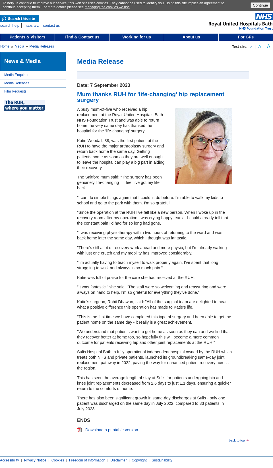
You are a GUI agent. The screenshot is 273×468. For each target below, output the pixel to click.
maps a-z (31, 25)
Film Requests (15, 91)
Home (4, 46)
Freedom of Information (87, 460)
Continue (260, 5)
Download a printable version (111, 430)
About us (191, 37)
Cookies (57, 460)
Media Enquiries (16, 75)
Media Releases (42, 46)
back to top (237, 440)
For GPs (246, 37)
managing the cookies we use (107, 7)
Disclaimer (118, 460)
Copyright (139, 460)
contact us (51, 25)
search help (9, 25)
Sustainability (162, 460)
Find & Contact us (82, 37)
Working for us (136, 37)
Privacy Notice (35, 460)
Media (19, 46)
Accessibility (9, 460)
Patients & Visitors (28, 37)
